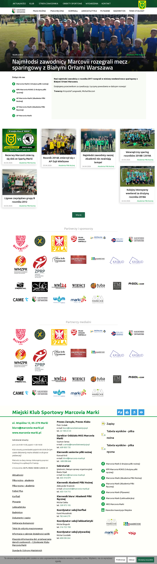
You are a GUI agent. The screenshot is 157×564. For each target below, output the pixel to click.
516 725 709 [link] (65, 527)
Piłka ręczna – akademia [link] (23, 485)
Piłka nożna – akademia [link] (23, 480)
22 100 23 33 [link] (65, 431)
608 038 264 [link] (65, 538)
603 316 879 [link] (65, 478)
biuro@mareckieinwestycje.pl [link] (75, 428)
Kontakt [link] (106, 3)
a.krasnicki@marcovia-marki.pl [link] (76, 489)
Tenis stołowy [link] (136, 11)
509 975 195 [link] (65, 505)
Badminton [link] (119, 11)
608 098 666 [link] (66, 461)
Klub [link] (31, 3)
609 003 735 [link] (65, 447)
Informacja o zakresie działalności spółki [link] (31, 534)
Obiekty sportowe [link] (72, 3)
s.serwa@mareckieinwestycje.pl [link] (76, 444)
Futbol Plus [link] (17, 491)
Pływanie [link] (105, 11)
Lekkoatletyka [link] (89, 11)
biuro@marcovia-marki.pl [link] (28, 427)
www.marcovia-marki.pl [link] (26, 432)
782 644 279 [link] (65, 516)
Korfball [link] (73, 11)
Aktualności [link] (19, 3)
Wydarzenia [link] (92, 3)
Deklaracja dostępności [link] (23, 523)
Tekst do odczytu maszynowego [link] (27, 528)
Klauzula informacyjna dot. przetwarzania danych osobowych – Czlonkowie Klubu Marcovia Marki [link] (31, 542)
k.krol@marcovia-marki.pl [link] (74, 458)
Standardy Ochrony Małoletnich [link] (27, 550)
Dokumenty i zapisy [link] (21, 518)
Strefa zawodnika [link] (48, 3)
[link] (142, 5)
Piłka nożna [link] (39, 11)
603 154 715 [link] (65, 492)
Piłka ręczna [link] (57, 11)
